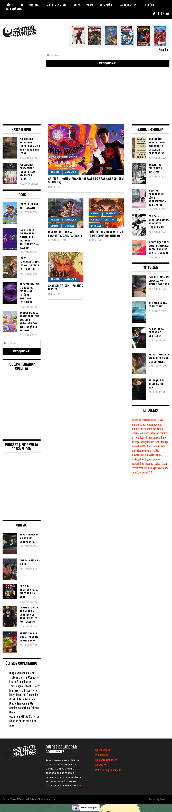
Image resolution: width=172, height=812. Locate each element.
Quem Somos (102, 750)
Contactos (101, 765)
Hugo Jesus (15, 694)
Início (9, 5)
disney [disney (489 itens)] (148, 437)
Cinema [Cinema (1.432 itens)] (136, 433)
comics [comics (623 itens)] (163, 433)
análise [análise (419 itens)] (155, 420)
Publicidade (101, 755)
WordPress (164, 799)
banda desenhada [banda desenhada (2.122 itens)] (149, 424)
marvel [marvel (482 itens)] (135, 446)
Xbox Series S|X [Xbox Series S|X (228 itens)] (144, 472)
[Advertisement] (86, 93)
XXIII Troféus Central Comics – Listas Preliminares (24, 677)
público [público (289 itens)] (156, 459)
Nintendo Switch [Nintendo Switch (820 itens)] (156, 446)
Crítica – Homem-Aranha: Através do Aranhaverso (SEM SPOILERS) (86, 180)
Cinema (34, 5)
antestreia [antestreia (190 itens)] (144, 420)
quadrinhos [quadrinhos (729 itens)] (138, 463)
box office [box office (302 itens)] (158, 429)
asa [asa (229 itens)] (161, 420)
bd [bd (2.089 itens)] (161, 424)
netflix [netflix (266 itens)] (143, 446)
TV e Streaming (55, 5)
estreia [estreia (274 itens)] (156, 437)
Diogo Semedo (17, 673)
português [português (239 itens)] (146, 459)
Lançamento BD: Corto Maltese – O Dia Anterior (24, 688)
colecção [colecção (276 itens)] (154, 433)
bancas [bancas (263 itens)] (135, 424)
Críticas (69, 225)
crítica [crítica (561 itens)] (135, 437)
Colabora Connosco (106, 760)
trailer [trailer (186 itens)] (142, 468)
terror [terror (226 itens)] (135, 468)
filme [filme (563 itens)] (163, 437)
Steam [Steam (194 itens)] (164, 463)
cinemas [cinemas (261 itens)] (144, 433)
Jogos (76, 5)
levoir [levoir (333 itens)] (157, 442)
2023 (89, 5)
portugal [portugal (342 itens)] (136, 459)
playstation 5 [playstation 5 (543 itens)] (154, 455)
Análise (55, 172)
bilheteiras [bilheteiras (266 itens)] (137, 429)
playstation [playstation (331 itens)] (154, 450)
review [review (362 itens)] (157, 463)
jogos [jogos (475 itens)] (138, 442)
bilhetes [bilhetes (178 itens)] (148, 429)
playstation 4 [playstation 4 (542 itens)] (139, 455)
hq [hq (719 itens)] (133, 442)
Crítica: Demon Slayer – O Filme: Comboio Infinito (106, 234)
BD (21, 5)
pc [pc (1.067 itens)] (146, 450)
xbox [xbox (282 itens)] (160, 468)
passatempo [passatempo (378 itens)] (138, 450)
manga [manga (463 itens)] (165, 442)
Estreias (96, 225)
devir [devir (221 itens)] (142, 437)
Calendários (13, 9)
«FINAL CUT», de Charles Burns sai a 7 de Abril (24, 720)
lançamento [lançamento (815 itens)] (147, 442)
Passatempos (128, 5)
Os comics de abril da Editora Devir (23, 696)
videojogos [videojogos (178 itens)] (151, 468)
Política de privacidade (108, 770)
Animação (105, 5)
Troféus (148, 5)
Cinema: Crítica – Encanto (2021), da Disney (65, 234)
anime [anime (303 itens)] (135, 420)
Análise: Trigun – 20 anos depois (65, 287)
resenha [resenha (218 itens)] (149, 463)
